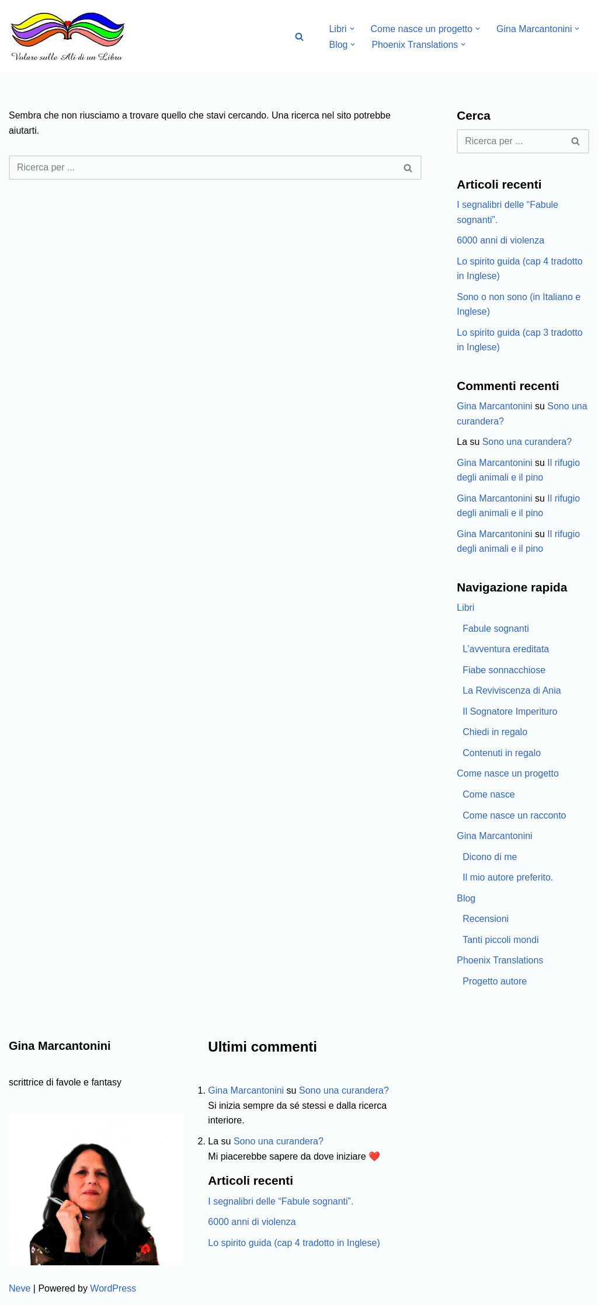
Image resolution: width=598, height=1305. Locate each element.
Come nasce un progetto (508, 775)
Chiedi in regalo (495, 734)
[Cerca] (299, 36)
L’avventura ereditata (506, 650)
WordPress (113, 1290)
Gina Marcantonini (495, 407)
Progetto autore (495, 983)
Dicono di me (490, 858)
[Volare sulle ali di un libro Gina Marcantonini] (67, 36)
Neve (19, 1290)
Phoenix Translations (500, 962)
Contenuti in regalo (502, 754)
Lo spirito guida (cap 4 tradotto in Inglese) (294, 1245)
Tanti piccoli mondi (501, 941)
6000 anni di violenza (500, 240)
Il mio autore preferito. (508, 879)
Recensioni (486, 920)
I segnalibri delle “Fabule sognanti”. (280, 1203)
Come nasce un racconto (514, 817)
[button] (352, 28)
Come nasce (489, 796)
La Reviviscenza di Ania (512, 692)
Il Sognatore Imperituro (510, 713)
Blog (466, 899)
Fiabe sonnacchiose (504, 671)
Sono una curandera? (527, 442)
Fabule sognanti (496, 630)
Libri (465, 609)
